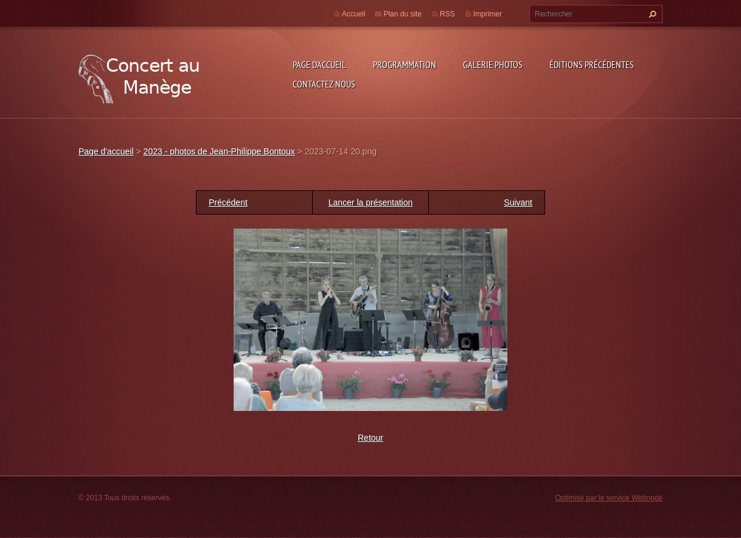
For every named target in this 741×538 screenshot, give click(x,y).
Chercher (651, 14)
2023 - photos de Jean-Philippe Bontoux (219, 151)
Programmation (404, 64)
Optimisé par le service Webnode (609, 498)
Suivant (518, 202)
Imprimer (487, 14)
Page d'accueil (319, 64)
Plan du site (402, 14)
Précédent (228, 202)
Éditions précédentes (591, 64)
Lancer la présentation (371, 202)
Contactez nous (324, 84)
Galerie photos (493, 64)
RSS (447, 14)
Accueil (354, 14)
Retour (370, 438)
